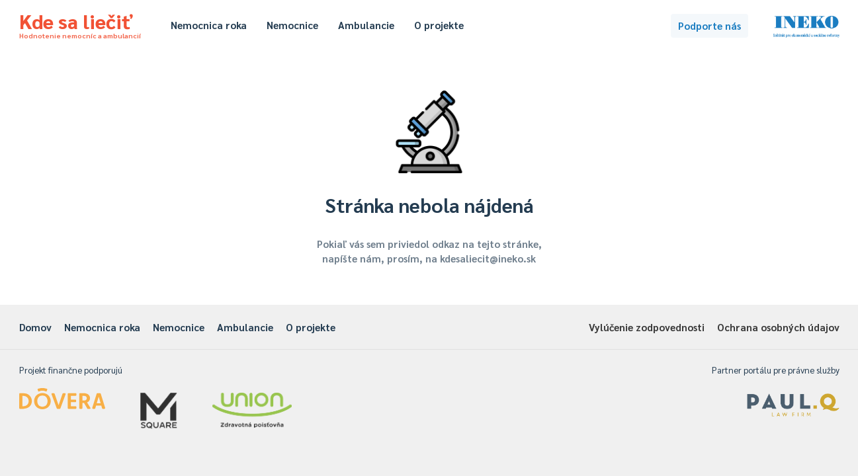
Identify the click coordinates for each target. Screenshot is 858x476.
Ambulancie (366, 25)
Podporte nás (709, 25)
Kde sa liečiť (80, 24)
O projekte (439, 25)
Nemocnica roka (209, 25)
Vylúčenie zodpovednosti (647, 327)
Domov (35, 327)
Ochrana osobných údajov (778, 327)
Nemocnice (292, 25)
